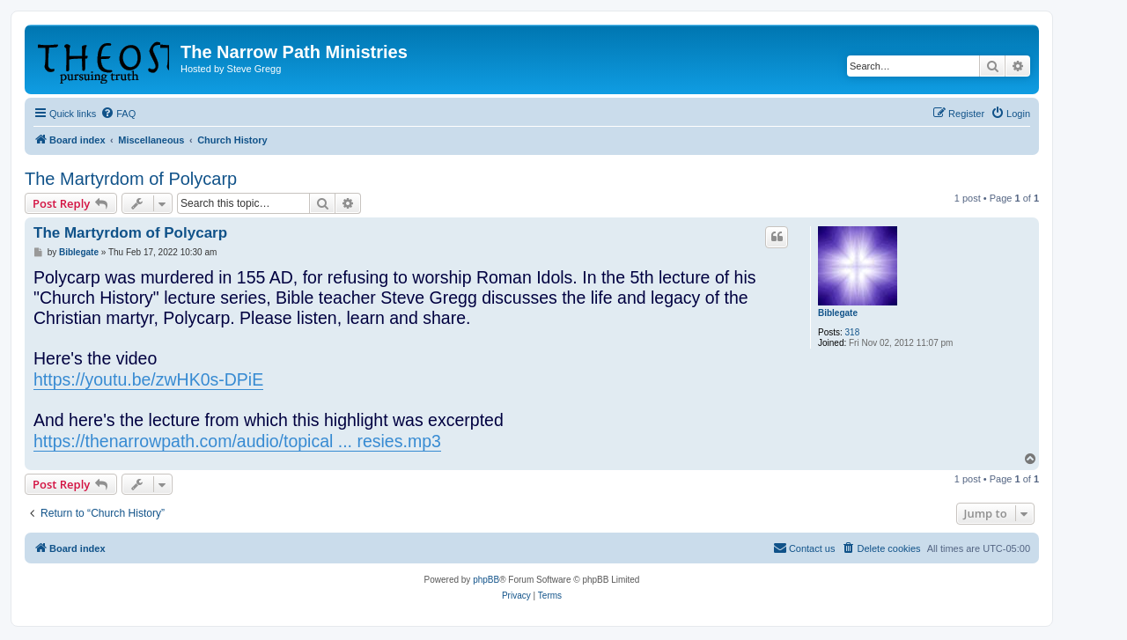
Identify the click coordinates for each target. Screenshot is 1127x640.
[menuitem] (118, 113)
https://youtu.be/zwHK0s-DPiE (148, 379)
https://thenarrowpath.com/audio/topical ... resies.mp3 (237, 441)
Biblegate (838, 313)
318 (852, 332)
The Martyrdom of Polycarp (131, 178)
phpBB (486, 580)
